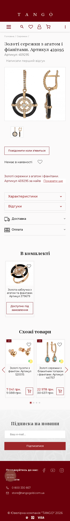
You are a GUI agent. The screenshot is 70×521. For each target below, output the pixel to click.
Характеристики (23, 196)
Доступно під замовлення (20, 308)
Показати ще (53, 181)
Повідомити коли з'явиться (26, 150)
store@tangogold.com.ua (28, 492)
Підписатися (35, 446)
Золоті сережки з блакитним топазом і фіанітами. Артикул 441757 (50, 373)
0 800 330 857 (21, 487)
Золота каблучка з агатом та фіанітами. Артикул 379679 (20, 293)
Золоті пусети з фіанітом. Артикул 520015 (19, 371)
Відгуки (15, 206)
